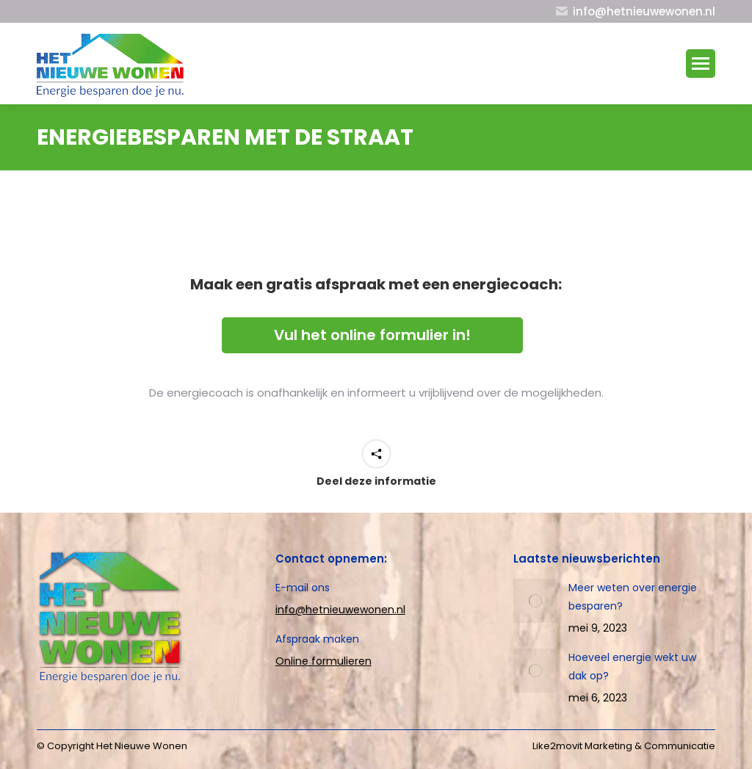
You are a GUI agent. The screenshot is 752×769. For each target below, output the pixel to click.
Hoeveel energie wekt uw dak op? (632, 666)
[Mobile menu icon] (700, 63)
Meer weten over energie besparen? (632, 596)
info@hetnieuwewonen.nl (340, 609)
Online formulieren (323, 661)
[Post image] (535, 601)
